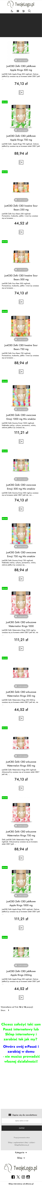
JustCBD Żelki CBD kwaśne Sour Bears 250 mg (21, 207)
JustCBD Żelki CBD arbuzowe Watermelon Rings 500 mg (21, 763)
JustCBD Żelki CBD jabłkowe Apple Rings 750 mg (21, 137)
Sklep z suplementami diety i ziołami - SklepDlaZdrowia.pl (22, 1143)
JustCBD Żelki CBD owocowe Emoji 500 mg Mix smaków (21, 486)
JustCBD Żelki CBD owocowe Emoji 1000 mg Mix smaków (21, 417)
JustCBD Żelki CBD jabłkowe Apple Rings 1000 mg (21, 903)
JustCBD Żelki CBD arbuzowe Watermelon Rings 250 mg (21, 694)
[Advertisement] (21, 25)
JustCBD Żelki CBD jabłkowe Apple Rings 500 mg (21, 68)
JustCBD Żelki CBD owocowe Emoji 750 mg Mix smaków (21, 554)
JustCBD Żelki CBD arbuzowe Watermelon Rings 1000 (21, 624)
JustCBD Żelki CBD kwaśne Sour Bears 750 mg (21, 347)
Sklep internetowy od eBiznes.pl (21, 1184)
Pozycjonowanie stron (22, 1137)
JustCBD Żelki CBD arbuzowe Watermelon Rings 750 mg (21, 833)
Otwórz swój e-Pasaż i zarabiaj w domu (21, 1049)
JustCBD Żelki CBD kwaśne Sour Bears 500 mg (21, 277)
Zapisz (21, 1128)
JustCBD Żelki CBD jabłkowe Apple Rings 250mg (21, 973)
